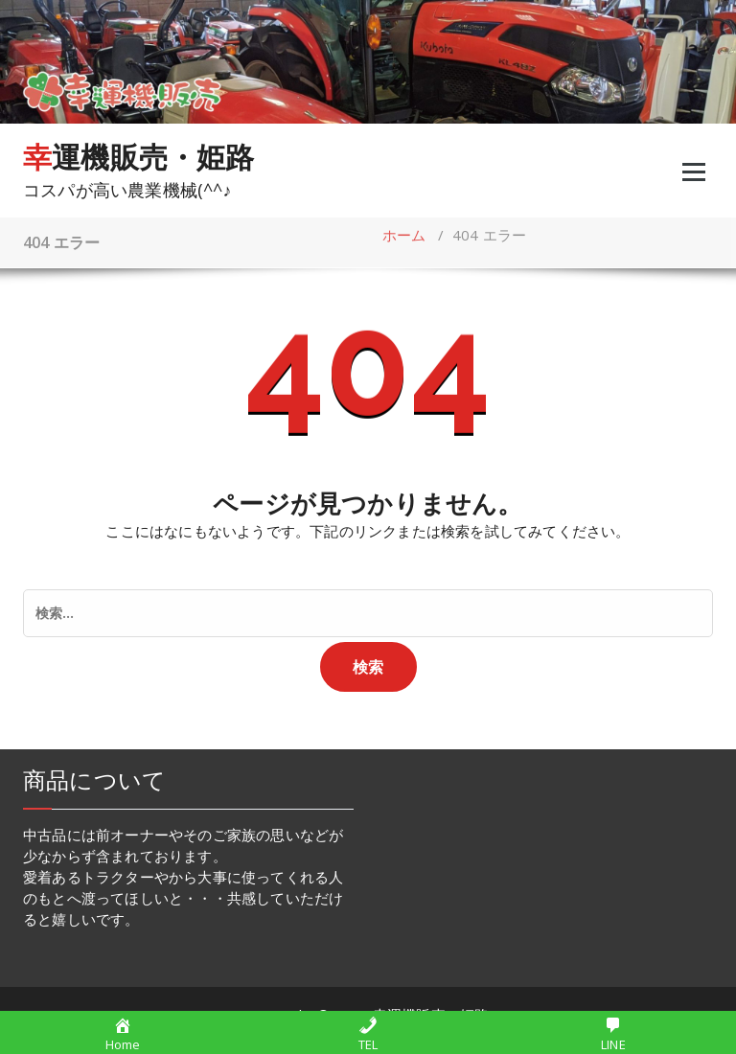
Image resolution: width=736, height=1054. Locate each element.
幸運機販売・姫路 (139, 157)
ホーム (404, 234)
